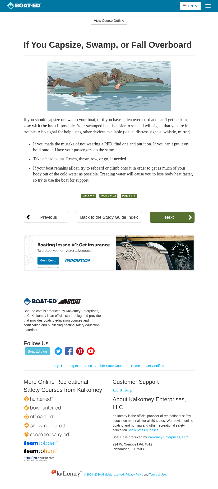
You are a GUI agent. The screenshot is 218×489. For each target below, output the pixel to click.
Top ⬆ (58, 366)
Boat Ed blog (37, 351)
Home (135, 366)
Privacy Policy (134, 474)
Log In (73, 366)
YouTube (91, 351)
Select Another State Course (104, 366)
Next (169, 217)
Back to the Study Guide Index (109, 217)
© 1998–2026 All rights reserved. (104, 474)
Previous (48, 217)
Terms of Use (157, 474)
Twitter (58, 351)
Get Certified (155, 366)
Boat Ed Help (122, 391)
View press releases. (144, 430)
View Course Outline (109, 20)
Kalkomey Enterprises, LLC (168, 437)
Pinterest (80, 351)
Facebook (69, 351)
